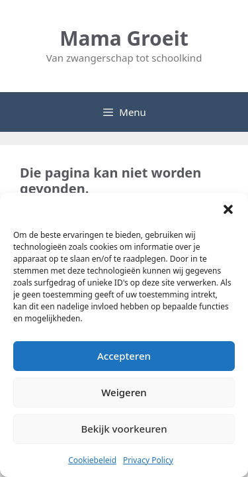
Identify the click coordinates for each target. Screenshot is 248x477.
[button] (228, 209)
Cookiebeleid (92, 460)
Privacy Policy (148, 460)
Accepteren (124, 355)
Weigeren (123, 392)
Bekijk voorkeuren (124, 428)
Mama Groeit (124, 38)
